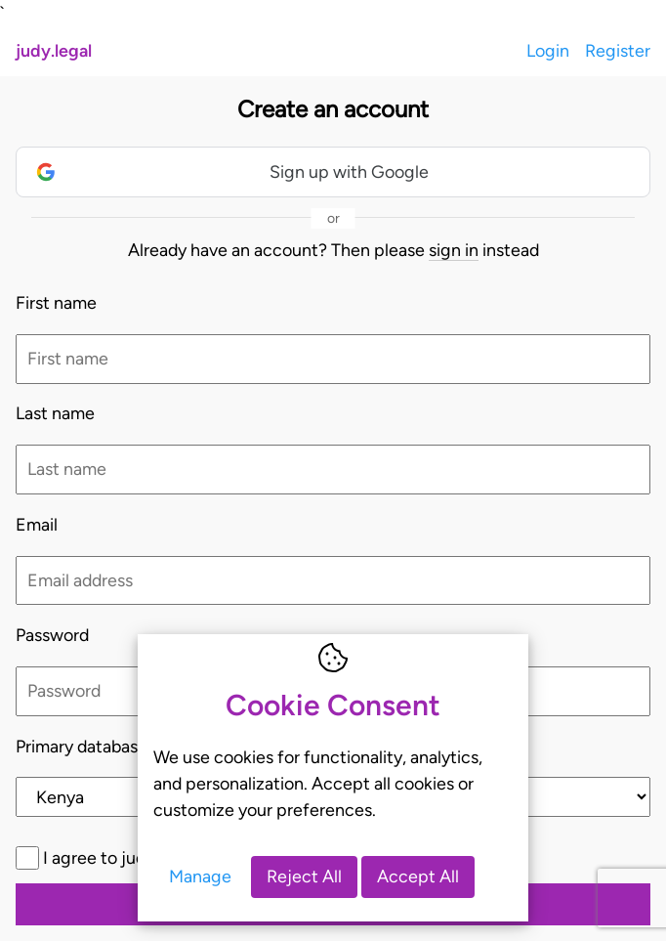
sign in (454, 249)
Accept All (418, 876)
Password (52, 634)
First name (56, 302)
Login (547, 50)
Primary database (81, 746)
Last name (55, 413)
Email (37, 524)
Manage (200, 876)
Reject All (304, 876)
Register (617, 50)
